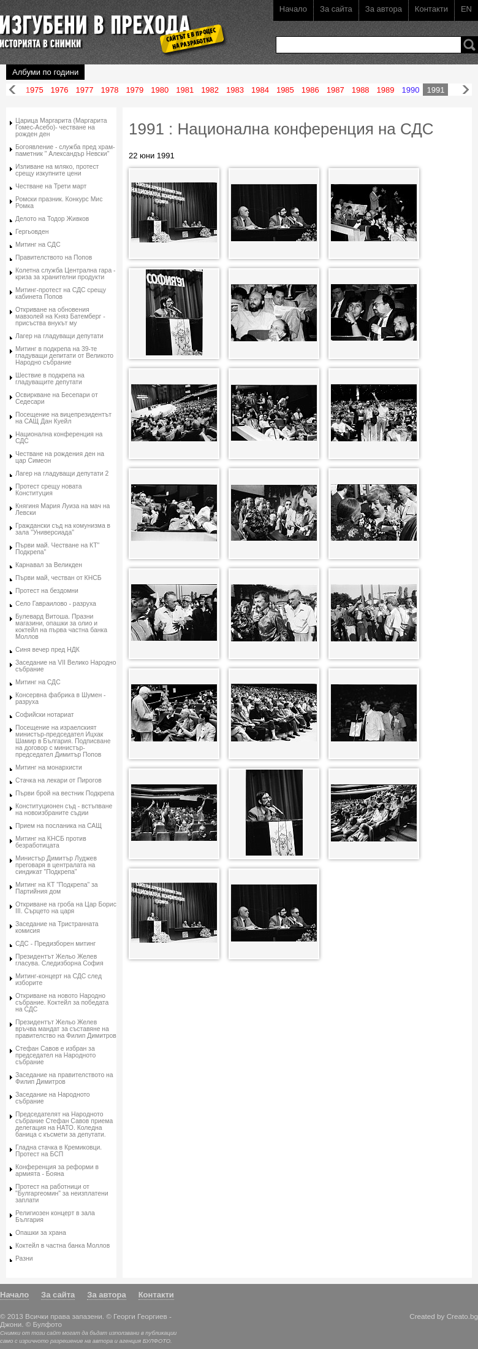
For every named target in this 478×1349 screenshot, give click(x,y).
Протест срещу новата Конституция (48, 490)
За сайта (336, 9)
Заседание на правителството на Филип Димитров (64, 1078)
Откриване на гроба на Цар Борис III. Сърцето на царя (65, 907)
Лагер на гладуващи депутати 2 (61, 473)
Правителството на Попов (53, 257)
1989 (386, 90)
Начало (293, 9)
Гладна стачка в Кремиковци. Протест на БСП (58, 1151)
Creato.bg (462, 1316)
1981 (185, 90)
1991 (435, 90)
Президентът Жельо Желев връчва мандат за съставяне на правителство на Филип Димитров (65, 1029)
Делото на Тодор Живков (52, 218)
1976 (60, 90)
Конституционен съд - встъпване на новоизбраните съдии (63, 809)
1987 (335, 90)
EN (466, 9)
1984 (260, 90)
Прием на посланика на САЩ (58, 825)
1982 (210, 90)
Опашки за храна (40, 1232)
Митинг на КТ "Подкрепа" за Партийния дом (56, 888)
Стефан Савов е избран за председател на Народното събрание (55, 1055)
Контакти (431, 9)
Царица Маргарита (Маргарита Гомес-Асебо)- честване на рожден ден (61, 127)
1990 (411, 90)
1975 (35, 90)
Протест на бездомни (46, 590)
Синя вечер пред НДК (47, 649)
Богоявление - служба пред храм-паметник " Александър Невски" (65, 150)
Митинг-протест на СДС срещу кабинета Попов (60, 293)
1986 (310, 90)
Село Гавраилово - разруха (55, 603)
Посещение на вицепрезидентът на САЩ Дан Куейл (63, 418)
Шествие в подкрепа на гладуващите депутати (50, 378)
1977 (85, 90)
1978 (109, 90)
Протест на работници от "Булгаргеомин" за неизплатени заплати (61, 1193)
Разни (24, 1258)
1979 (134, 90)
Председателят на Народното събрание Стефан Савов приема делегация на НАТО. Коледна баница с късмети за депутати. (64, 1124)
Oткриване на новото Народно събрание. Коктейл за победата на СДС (61, 1002)
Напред (466, 89)
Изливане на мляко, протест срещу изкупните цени (57, 170)
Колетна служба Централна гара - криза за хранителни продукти (65, 273)
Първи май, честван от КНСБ (58, 577)
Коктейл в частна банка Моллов (62, 1245)
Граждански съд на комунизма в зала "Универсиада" (62, 529)
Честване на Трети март (50, 186)
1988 (361, 90)
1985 (285, 90)
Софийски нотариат (44, 714)
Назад (12, 89)
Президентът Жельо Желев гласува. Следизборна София (59, 960)
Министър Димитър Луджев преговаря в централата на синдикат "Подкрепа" (56, 865)
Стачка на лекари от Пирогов (58, 780)
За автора (383, 9)
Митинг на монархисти (48, 767)
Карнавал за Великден (48, 565)
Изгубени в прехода (108, 26)
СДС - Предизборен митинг (55, 943)
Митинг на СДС (38, 244)
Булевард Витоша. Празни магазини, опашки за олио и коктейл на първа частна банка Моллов (61, 626)
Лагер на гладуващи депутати (59, 336)
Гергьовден (31, 231)
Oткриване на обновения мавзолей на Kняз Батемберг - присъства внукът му (60, 316)
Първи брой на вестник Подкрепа (64, 793)
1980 (160, 90)
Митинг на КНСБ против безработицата (50, 842)
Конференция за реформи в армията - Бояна (57, 1170)
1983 (235, 90)
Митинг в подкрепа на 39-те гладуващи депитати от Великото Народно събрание (64, 356)
